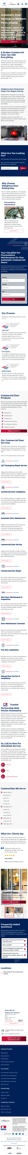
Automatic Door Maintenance (8, 1075)
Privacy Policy (11, 1141)
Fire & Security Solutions (10, 424)
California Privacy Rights (20, 1141)
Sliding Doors (7, 412)
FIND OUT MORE (14, 1023)
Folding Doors (8, 418)
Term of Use (3, 1141)
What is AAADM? (7, 945)
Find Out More (6, 481)
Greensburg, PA (7, 806)
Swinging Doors (8, 415)
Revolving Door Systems (10, 421)
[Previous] (2, 912)
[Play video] (14, 133)
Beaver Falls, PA (7, 792)
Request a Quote (5, 1095)
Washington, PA (7, 824)
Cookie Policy (14, 1143)
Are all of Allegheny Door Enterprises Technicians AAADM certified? (12, 949)
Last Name (4, 284)
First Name (4, 277)
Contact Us (4, 1098)
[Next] (25, 912)
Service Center (5, 1092)
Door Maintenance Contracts (8, 1081)
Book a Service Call (6, 1109)
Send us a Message (6, 1112)
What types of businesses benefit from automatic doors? (13, 940)
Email (3, 291)
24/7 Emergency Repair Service (9, 1072)
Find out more (14, 230)
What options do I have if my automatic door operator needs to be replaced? (12, 955)
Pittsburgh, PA (7, 818)
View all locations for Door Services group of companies (13, 972)
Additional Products (9, 427)
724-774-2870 (8, 1021)
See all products (5, 1064)
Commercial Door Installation (8, 1078)
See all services (5, 1084)
